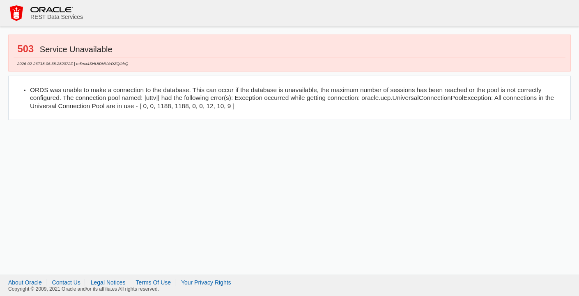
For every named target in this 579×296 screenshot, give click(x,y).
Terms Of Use (153, 282)
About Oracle (25, 282)
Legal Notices (108, 282)
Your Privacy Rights (206, 282)
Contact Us (66, 282)
